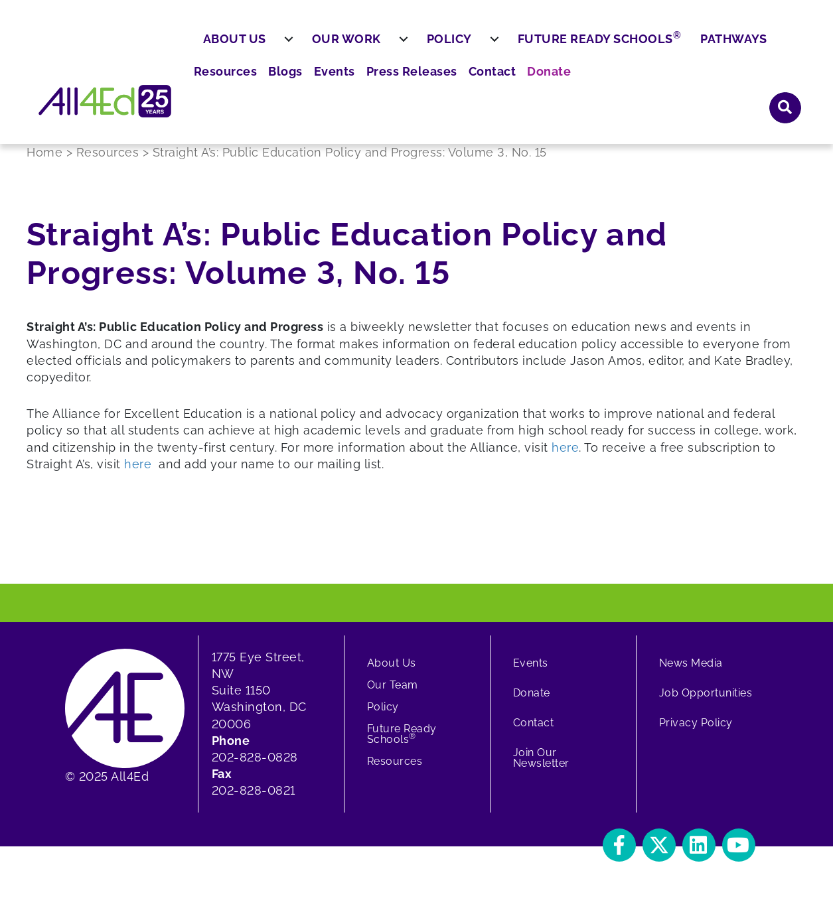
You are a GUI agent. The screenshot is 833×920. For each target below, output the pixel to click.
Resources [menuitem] (432, 46)
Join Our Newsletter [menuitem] (541, 767)
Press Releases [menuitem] (603, 46)
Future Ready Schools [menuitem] (632, 84)
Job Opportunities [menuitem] (706, 702)
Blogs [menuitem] (486, 46)
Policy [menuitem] (481, 85)
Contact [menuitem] (677, 46)
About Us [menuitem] (266, 85)
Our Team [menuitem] (392, 695)
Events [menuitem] (532, 46)
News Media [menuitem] (691, 673)
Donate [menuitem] (729, 46)
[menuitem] (320, 85)
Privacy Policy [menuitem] (696, 732)
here (565, 457)
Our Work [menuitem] (378, 85)
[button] (785, 46)
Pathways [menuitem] (766, 85)
